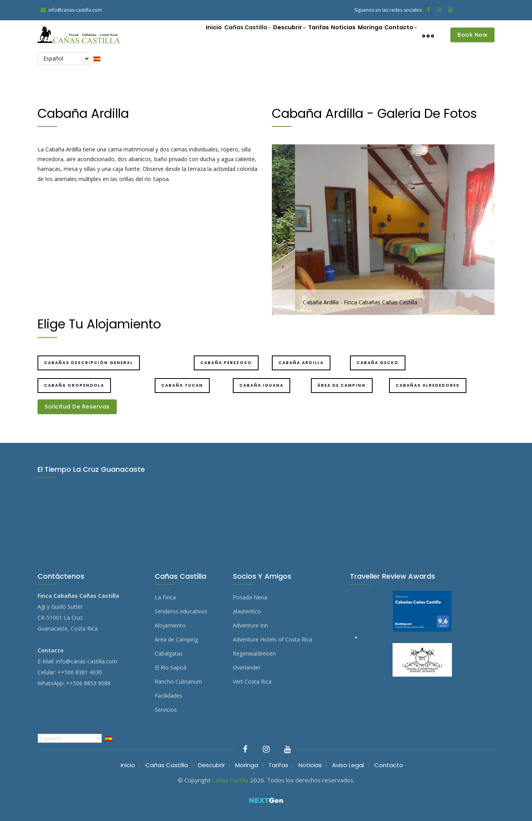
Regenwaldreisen (254, 653)
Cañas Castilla (222, 36)
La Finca (165, 597)
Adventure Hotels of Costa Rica (272, 639)
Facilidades (168, 695)
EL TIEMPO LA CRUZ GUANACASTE (266, 512)
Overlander (247, 667)
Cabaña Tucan (182, 385)
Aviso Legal (348, 765)
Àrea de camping (342, 385)
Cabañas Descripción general (88, 363)
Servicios (166, 709)
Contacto (398, 36)
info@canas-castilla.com (86, 661)
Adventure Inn (250, 625)
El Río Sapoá (170, 667)
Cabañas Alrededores (428, 385)
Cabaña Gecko (378, 363)
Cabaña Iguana (261, 385)
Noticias (331, 35)
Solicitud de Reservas (77, 406)
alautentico (247, 611)
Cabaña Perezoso (226, 363)
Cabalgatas (169, 653)
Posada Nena (250, 597)
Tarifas (302, 35)
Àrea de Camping (176, 639)
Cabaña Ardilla (301, 363)
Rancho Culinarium (178, 681)
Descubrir (268, 36)
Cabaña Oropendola (74, 385)
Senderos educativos (181, 611)
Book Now (472, 35)
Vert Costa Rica (252, 681)
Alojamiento (170, 625)
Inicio (184, 35)
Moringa (362, 35)
